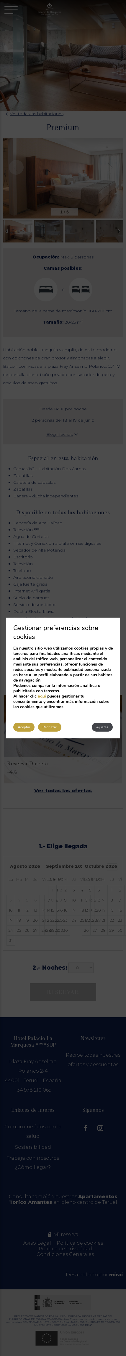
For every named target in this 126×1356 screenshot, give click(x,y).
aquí (42, 696)
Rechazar (49, 727)
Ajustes (102, 727)
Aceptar (24, 727)
